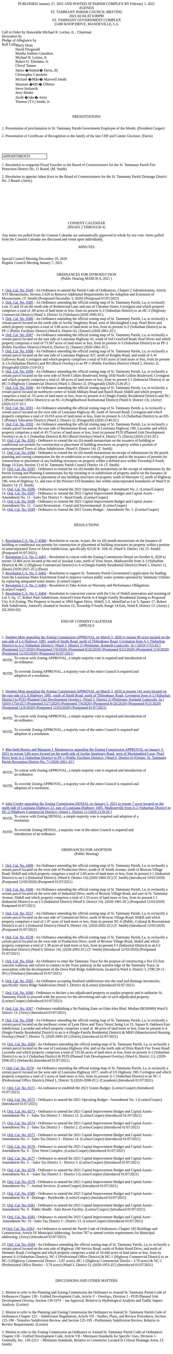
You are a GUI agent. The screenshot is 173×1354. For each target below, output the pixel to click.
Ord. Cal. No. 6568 (19, 1020)
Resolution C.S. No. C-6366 (25, 541)
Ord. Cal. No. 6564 (19, 961)
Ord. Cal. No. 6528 (19, 937)
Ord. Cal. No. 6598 (21, 501)
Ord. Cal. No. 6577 (21, 1158)
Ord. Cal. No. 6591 (19, 408)
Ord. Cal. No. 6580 (21, 1193)
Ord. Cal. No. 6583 (20, 1229)
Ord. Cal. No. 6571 (21, 1088)
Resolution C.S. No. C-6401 (25, 557)
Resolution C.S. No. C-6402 (25, 573)
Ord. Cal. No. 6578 (21, 1170)
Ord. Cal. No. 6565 (19, 981)
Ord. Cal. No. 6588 (19, 351)
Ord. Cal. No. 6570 (20, 1068)
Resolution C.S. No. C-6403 (25, 585)
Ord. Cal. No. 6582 (21, 1217)
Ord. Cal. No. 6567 (19, 1008)
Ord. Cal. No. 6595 (21, 469)
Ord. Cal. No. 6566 (19, 993)
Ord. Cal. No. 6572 (21, 1100)
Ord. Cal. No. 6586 (19, 319)
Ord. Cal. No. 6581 (21, 1205)
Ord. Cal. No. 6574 (21, 1123)
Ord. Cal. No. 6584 (21, 1244)
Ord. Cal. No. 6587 (19, 335)
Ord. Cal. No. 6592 (19, 424)
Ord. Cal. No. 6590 (19, 388)
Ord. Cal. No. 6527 (19, 913)
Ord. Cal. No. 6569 (21, 1044)
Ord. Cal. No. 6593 (21, 440)
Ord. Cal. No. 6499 (19, 865)
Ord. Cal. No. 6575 (21, 1135)
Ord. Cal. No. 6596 (21, 489)
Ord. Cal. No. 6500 (19, 889)
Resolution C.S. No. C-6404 (25, 593)
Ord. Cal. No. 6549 (19, 290)
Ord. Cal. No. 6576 (21, 1146)
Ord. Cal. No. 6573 (21, 1111)
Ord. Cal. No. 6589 (19, 371)
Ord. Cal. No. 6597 (21, 493)
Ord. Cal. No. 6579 (21, 1182)
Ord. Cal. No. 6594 (21, 453)
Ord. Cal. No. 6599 (21, 509)
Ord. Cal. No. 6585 (19, 302)
